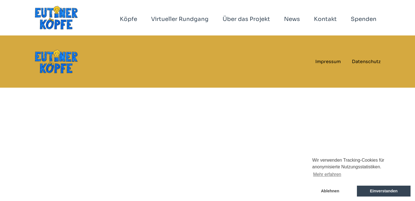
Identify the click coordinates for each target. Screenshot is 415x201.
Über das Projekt (246, 19)
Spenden (363, 19)
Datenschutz (366, 61)
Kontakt (325, 19)
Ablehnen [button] (330, 191)
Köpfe (128, 19)
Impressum (328, 61)
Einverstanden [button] (383, 191)
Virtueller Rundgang (180, 19)
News (292, 19)
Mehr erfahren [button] (327, 174)
